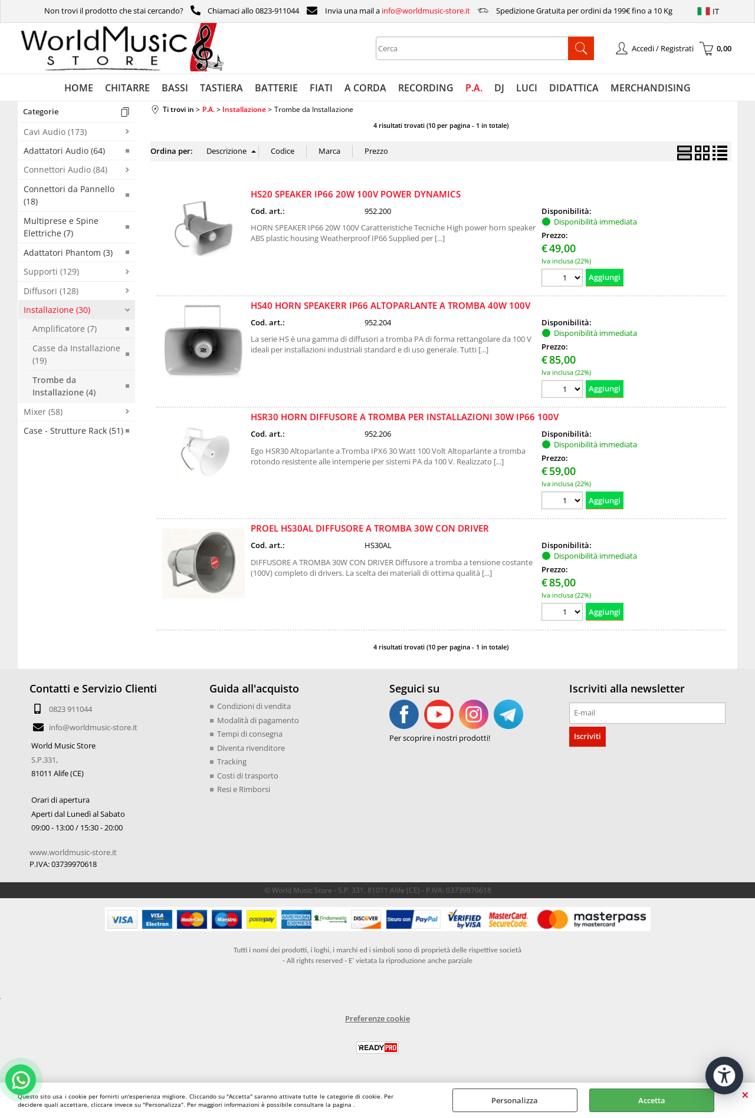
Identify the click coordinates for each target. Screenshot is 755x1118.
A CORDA (365, 87)
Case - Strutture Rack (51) (73, 430)
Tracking (232, 761)
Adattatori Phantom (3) (68, 252)
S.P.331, (44, 759)
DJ (499, 87)
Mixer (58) (43, 411)
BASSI (175, 87)
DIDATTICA (574, 87)
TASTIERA (221, 87)
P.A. (473, 87)
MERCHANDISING (650, 87)
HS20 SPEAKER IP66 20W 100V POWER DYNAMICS (356, 194)
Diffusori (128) (51, 290)
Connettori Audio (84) (65, 169)
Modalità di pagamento (258, 720)
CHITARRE (127, 87)
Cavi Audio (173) (55, 131)
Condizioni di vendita (254, 706)
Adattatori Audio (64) (64, 150)
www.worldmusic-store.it (73, 852)
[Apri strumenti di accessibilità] (724, 1075)
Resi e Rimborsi (243, 789)
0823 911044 (70, 709)
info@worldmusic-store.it (426, 10)
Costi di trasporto (247, 775)
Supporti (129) (51, 271)
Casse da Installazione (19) (76, 354)
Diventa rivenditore (251, 748)
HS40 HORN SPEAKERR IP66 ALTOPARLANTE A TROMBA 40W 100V (390, 305)
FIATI (321, 87)
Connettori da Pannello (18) (69, 195)
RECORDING (426, 87)
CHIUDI (745, 1094)
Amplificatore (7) (64, 328)
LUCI (526, 87)
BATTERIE (276, 87)
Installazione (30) (57, 309)
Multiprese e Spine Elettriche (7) (61, 227)
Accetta (651, 1100)
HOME (78, 87)
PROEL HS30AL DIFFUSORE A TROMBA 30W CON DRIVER (370, 528)
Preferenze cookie (377, 1018)
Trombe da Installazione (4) (64, 386)
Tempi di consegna (250, 733)
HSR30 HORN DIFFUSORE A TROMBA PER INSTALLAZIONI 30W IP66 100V (405, 417)
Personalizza (514, 1100)
